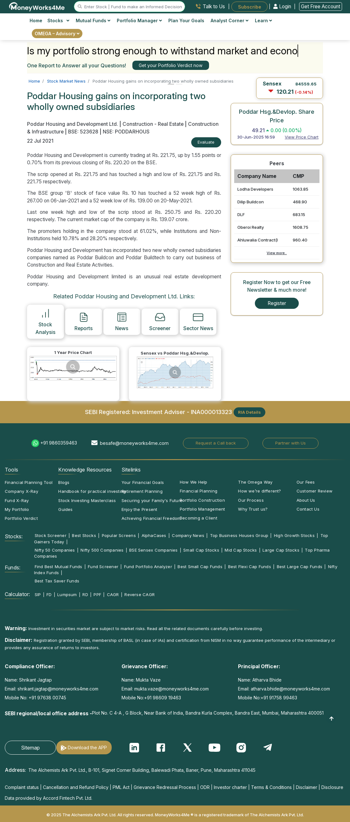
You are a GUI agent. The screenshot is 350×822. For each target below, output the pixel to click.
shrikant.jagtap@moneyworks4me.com (58, 688)
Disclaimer (306, 787)
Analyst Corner (229, 20)
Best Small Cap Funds (200, 566)
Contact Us (308, 509)
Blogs (63, 482)
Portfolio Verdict (21, 518)
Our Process (250, 500)
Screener (160, 321)
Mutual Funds (93, 20)
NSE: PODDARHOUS (126, 132)
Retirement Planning (142, 491)
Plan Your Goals (186, 20)
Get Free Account (320, 6)
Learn (263, 20)
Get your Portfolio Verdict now (170, 65)
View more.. (277, 253)
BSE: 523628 (83, 132)
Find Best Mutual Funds (58, 566)
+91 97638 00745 (46, 697)
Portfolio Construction (202, 500)
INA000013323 (211, 411)
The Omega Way (255, 482)
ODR (205, 787)
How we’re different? (259, 490)
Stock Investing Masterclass (87, 500)
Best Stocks (84, 535)
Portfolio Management (202, 509)
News (121, 321)
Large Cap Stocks (280, 550)
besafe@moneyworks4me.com (134, 443)
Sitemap (30, 747)
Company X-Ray (21, 491)
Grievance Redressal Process (165, 787)
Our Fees (306, 482)
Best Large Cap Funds (299, 566)
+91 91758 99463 (279, 697)
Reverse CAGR (139, 594)
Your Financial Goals (143, 482)
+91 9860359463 (58, 442)
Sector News (198, 321)
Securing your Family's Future (152, 500)
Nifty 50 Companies (55, 550)
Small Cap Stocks (201, 550)
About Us (306, 500)
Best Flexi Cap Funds (249, 566)
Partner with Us (290, 442)
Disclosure (332, 787)
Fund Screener (103, 566)
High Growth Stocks (294, 535)
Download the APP (87, 747)
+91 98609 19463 (162, 697)
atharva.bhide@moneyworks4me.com (290, 688)
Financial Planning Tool (28, 482)
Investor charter (230, 787)
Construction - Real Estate (153, 124)
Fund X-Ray (17, 500)
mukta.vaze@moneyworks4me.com (171, 688)
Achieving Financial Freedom (151, 518)
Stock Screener (50, 535)
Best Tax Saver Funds (57, 580)
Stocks (58, 20)
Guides (65, 509)
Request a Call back (216, 442)
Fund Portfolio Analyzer (148, 566)
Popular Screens (119, 535)
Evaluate (206, 142)
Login (282, 6)
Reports (83, 321)
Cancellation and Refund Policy (75, 787)
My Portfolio (17, 509)
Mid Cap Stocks (241, 550)
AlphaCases (154, 535)
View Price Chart (301, 136)
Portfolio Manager (139, 20)
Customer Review (314, 490)
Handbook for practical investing (92, 491)
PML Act (121, 787)
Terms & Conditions (271, 787)
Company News (188, 535)
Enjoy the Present (140, 509)
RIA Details (249, 412)
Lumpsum (67, 594)
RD (85, 594)
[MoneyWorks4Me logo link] (37, 6)
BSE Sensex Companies (153, 550)
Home (36, 20)
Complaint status (22, 787)
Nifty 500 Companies (101, 550)
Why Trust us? (253, 509)
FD (49, 594)
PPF (97, 594)
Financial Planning (198, 490)
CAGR (113, 594)
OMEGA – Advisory (57, 33)
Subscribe (249, 6)
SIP (38, 594)
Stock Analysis (45, 321)
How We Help (193, 482)
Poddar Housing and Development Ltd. (73, 124)
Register (277, 303)
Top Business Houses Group (239, 535)
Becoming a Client (198, 517)
